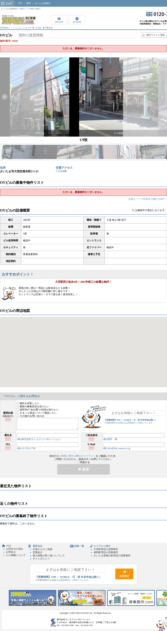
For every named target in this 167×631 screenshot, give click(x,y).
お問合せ (11, 552)
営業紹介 (38, 552)
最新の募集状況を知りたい (33, 406)
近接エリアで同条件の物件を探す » (147, 199)
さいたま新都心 (43, 3)
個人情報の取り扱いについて (49, 555)
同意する (83, 462)
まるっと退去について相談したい (37, 413)
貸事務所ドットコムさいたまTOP (15, 28)
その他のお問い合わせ (30, 416)
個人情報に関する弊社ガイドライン (76, 456)
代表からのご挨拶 (42, 549)
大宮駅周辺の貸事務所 (106, 549)
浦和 (28, 3)
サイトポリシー (41, 558)
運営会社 (38, 546)
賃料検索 (77, 22)
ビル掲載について (16, 555)
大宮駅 (38, 28)
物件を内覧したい (28, 403)
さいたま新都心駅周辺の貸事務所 (112, 555)
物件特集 (59, 22)
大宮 (20, 3)
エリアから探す (102, 546)
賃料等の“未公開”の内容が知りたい (38, 409)
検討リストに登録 (155, 35)
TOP (8, 546)
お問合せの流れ (14, 549)
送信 (83, 469)
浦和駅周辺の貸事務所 (106, 552)
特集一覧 (79, 546)
